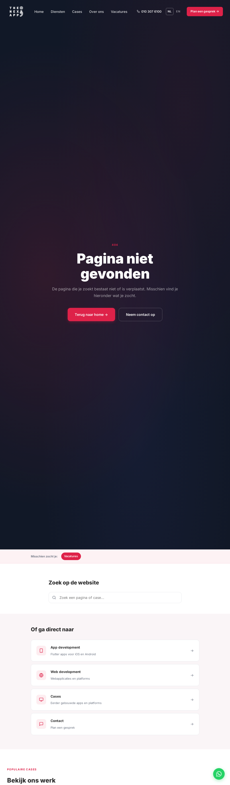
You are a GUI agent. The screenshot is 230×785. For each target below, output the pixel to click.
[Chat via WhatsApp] (219, 774)
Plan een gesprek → (205, 11)
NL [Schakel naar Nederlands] (170, 11)
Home (39, 12)
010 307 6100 (149, 11)
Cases (77, 12)
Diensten (58, 12)
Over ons (96, 12)
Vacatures (119, 12)
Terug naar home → (91, 314)
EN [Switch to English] (178, 11)
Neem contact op (140, 314)
